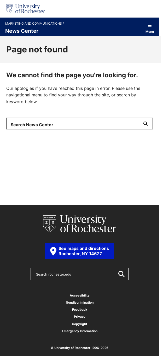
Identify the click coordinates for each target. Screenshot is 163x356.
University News (25, 166)
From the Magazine (70, 166)
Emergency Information (79, 331)
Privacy (79, 316)
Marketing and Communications (34, 23)
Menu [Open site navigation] (149, 29)
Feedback (79, 309)
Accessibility (80, 295)
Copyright (79, 324)
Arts (57, 158)
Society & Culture (26, 158)
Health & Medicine (27, 150)
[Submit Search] (145, 123)
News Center (21, 31)
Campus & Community (92, 158)
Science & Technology (78, 150)
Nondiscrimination (80, 302)
